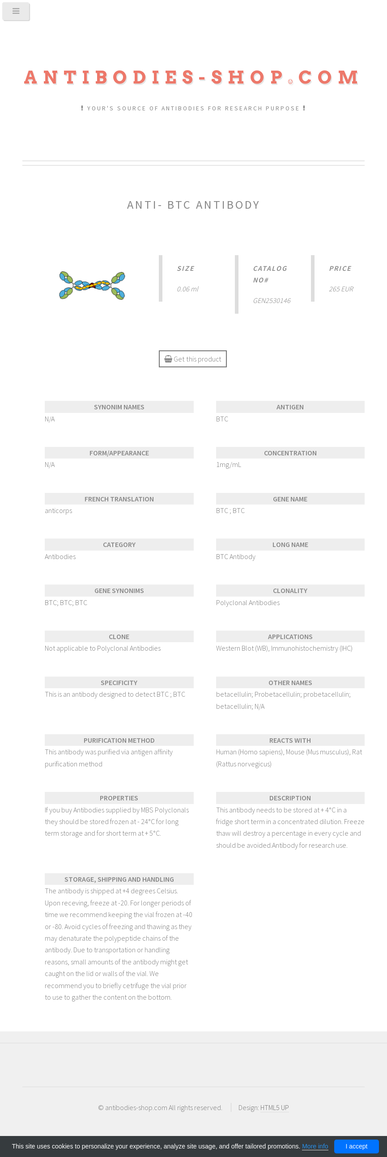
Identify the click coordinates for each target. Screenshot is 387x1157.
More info (315, 1146)
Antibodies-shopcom (194, 77)
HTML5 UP (274, 1107)
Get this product (192, 358)
